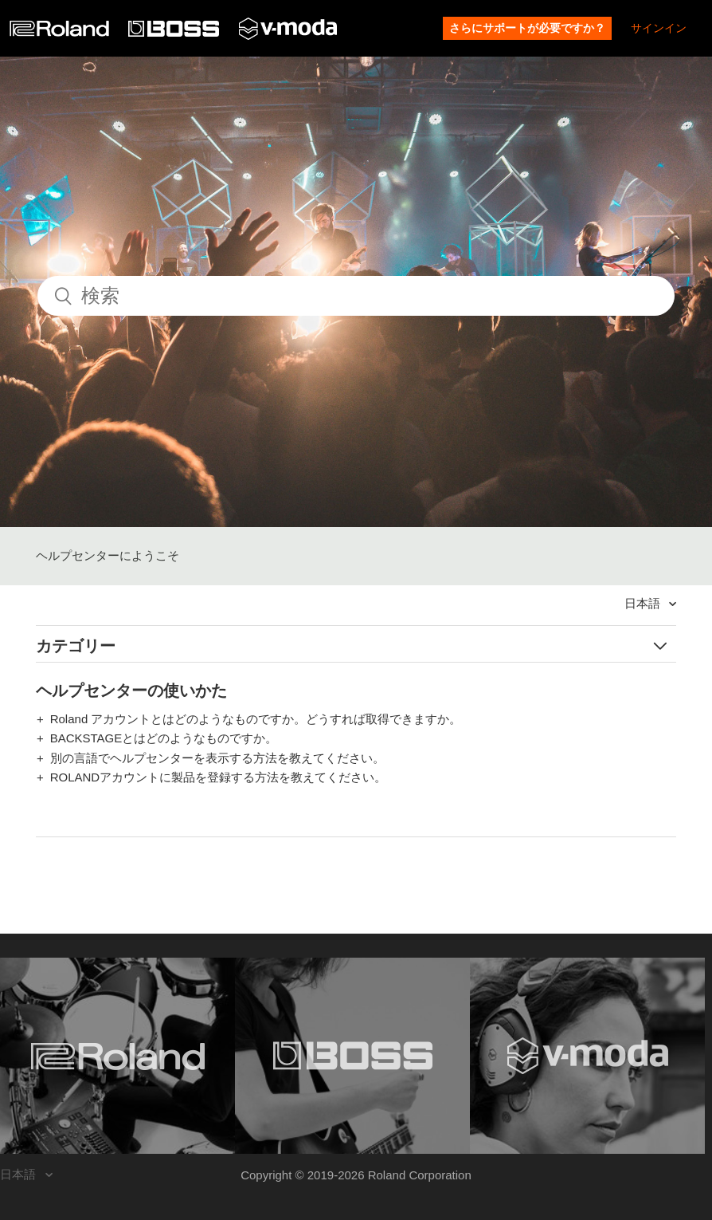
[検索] (356, 296)
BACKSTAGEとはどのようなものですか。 (164, 738)
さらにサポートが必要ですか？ (527, 28)
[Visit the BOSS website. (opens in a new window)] (352, 1056)
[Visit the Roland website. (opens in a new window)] (117, 1056)
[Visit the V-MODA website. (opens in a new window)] (587, 1056)
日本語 (643, 603)
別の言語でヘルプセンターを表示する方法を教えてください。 (217, 758)
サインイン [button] (659, 28)
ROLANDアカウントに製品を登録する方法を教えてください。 (218, 777)
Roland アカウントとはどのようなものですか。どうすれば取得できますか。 (256, 719)
